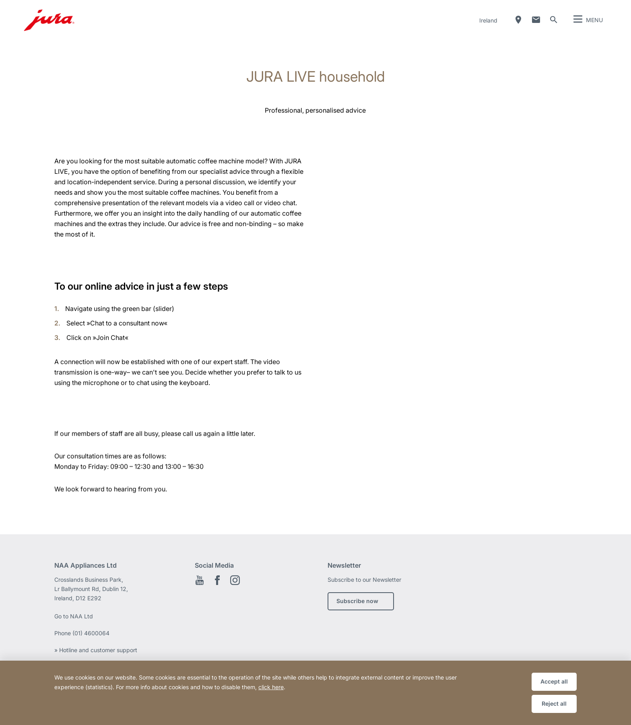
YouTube (199, 580)
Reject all (554, 703)
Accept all (554, 681)
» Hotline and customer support (95, 650)
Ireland (488, 20)
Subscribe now (357, 600)
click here (271, 687)
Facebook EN (217, 580)
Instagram (235, 580)
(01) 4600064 (90, 633)
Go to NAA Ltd (73, 616)
